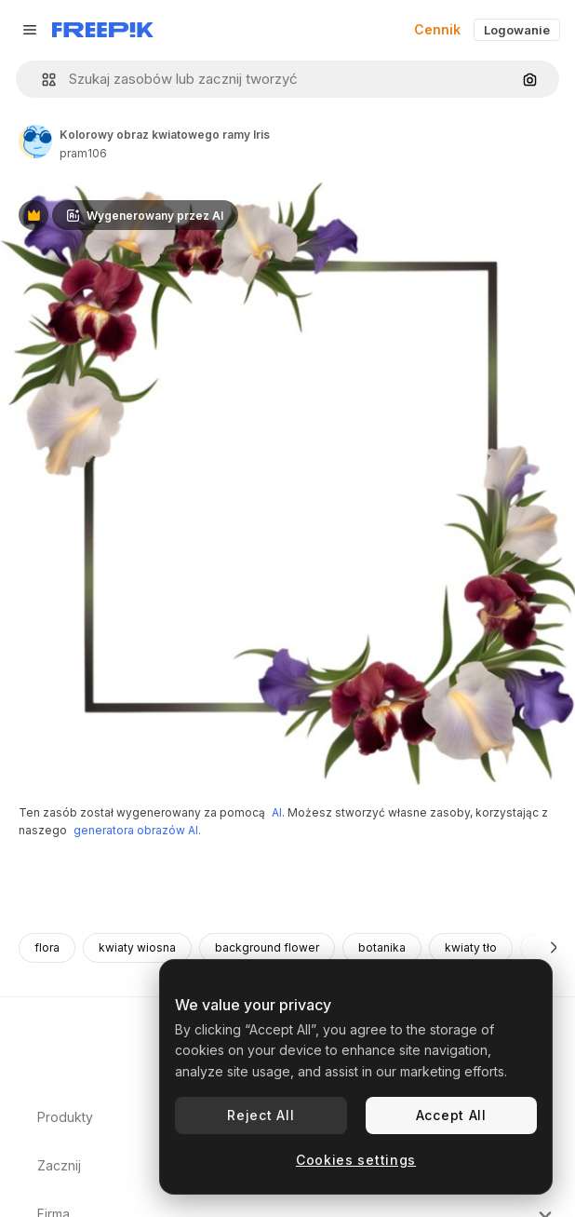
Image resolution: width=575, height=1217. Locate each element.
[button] (41, 80)
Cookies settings (356, 1160)
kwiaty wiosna (137, 947)
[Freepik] (103, 29)
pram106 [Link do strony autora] (83, 153)
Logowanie (517, 29)
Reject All (260, 1115)
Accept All (451, 1115)
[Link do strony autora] (35, 141)
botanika (382, 947)
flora (47, 947)
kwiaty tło (471, 947)
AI (277, 812)
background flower (267, 947)
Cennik (437, 29)
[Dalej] (554, 948)
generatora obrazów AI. (137, 830)
